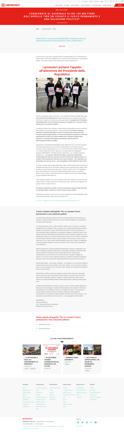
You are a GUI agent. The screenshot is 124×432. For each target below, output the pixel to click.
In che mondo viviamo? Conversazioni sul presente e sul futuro (51, 362)
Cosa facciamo (75, 5)
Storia (24, 388)
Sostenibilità (26, 399)
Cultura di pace (96, 5)
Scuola (64, 399)
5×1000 (51, 390)
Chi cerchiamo (79, 388)
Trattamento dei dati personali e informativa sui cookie (36, 426)
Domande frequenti (81, 390)
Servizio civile (93, 395)
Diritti (54, 29)
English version (79, 426)
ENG (107, 1)
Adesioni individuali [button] (43, 328)
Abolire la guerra (67, 392)
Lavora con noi (107, 5)
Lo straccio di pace (67, 390)
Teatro (64, 402)
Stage (77, 395)
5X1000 (91, 1)
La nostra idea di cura (41, 397)
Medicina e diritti (40, 402)
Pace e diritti (63, 10)
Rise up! (52, 395)
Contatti (92, 388)
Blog (57, 10)
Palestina (32, 368)
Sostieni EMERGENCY (55, 388)
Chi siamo (66, 5)
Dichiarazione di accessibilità (57, 426)
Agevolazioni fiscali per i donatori (31, 428)
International (93, 399)
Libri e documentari (67, 404)
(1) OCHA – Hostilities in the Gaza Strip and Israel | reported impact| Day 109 (57, 200)
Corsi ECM (79, 397)
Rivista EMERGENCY (95, 392)
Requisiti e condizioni (81, 392)
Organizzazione (26, 390)
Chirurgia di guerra (40, 399)
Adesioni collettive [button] (43, 324)
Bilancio (24, 395)
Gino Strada (58, 5)
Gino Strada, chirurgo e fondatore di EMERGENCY (28, 404)
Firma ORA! (62, 46)
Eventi (64, 406)
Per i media (84, 1)
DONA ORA (52, 399)
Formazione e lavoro (41, 406)
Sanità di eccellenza (41, 404)
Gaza (26, 368)
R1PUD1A (96, 1)
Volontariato (52, 397)
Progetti (38, 395)
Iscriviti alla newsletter (95, 397)
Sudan (67, 364)
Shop (102, 1)
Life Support (39, 392)
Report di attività (27, 392)
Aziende (52, 392)
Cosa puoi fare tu (86, 5)
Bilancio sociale (26, 397)
